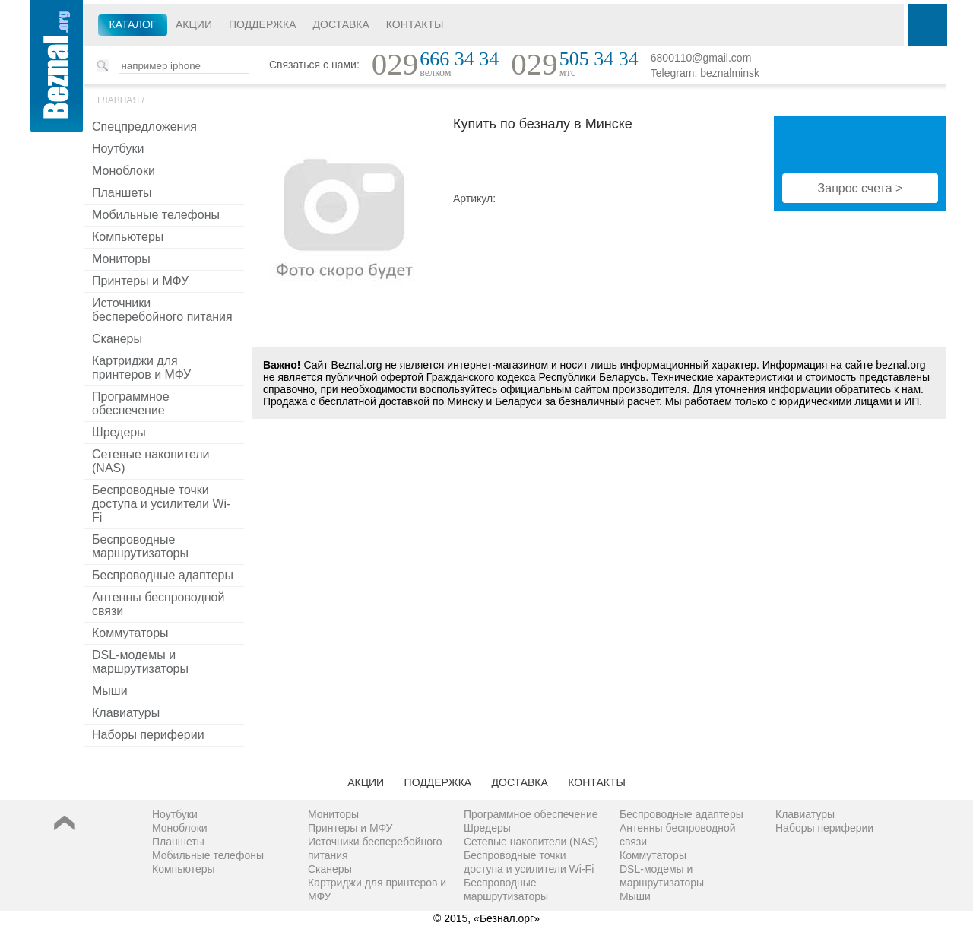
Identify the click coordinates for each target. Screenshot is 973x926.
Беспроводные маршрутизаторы (140, 546)
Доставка (341, 24)
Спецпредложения (144, 126)
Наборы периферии (148, 734)
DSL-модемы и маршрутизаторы (140, 662)
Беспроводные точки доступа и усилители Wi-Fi (161, 504)
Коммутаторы (130, 632)
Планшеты (122, 192)
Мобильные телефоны (156, 214)
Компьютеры (127, 236)
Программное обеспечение (131, 403)
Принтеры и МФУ (140, 280)
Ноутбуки (118, 148)
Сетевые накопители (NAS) (151, 461)
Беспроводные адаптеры (162, 575)
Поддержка (262, 24)
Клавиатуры (126, 712)
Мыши (110, 690)
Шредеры (119, 432)
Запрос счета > (860, 188)
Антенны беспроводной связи (158, 604)
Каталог (133, 24)
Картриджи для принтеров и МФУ (141, 367)
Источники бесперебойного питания (162, 310)
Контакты (415, 24)
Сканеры (117, 338)
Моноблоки (123, 170)
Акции (194, 24)
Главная (118, 100)
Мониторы (121, 258)
